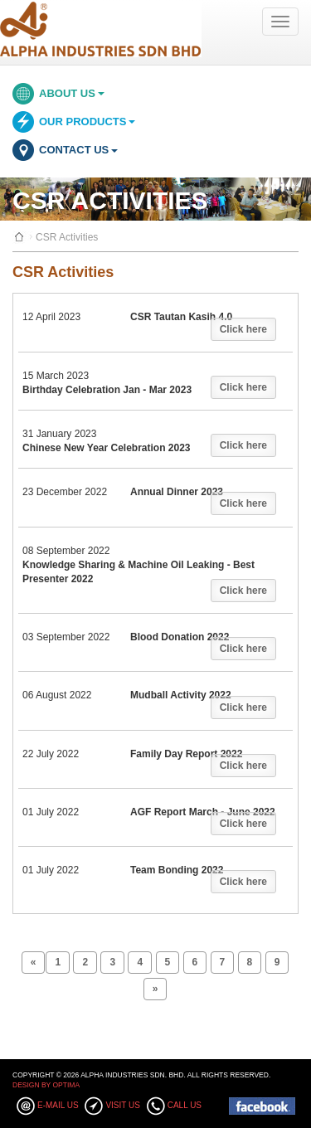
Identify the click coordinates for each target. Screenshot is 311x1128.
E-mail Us (58, 1105)
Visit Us (122, 1105)
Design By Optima (46, 1085)
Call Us (185, 1105)
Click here (243, 329)
